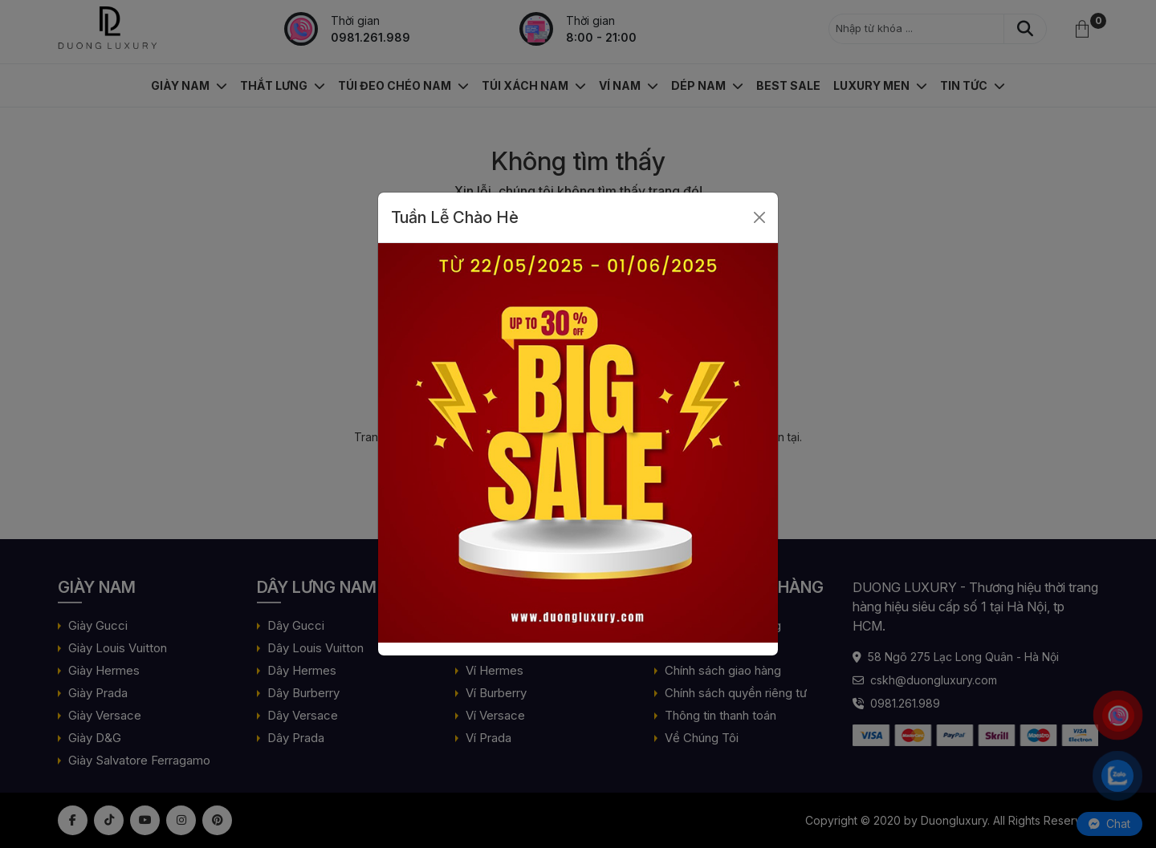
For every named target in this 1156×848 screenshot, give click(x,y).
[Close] (759, 217)
